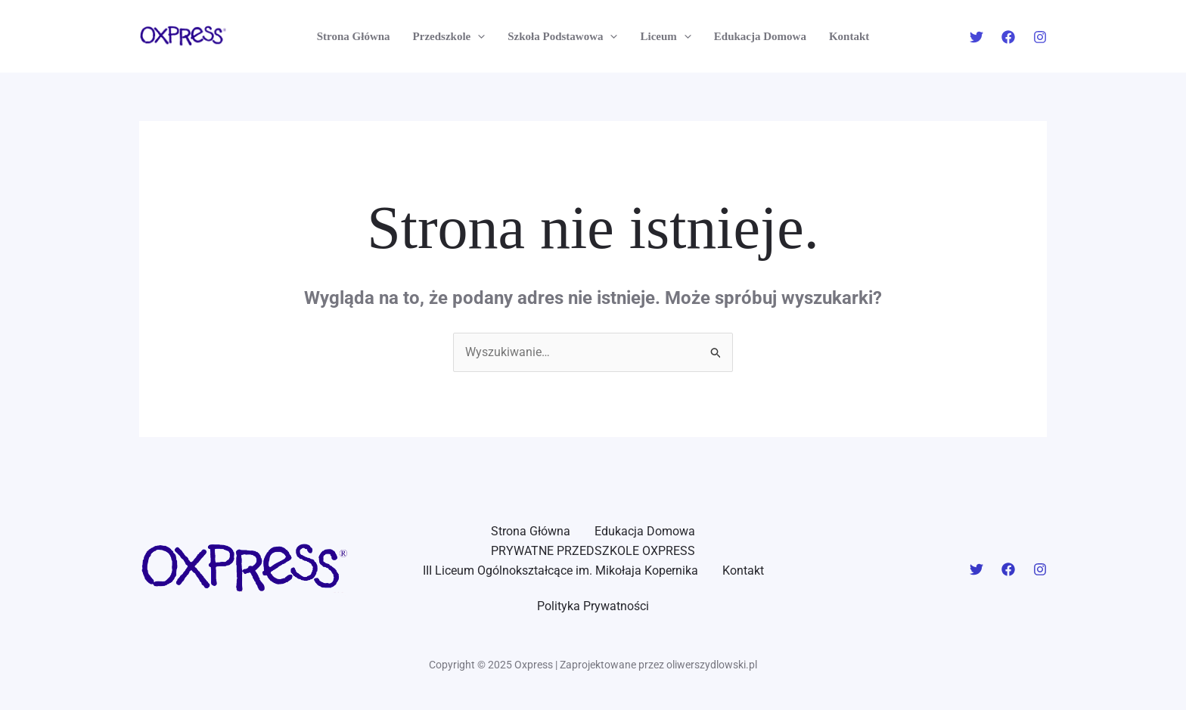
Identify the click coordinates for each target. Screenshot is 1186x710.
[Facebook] (1008, 37)
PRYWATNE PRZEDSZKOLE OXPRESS (593, 551)
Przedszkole (449, 36)
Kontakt (849, 36)
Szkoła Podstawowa (562, 36)
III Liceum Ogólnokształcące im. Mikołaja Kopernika (560, 570)
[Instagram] (1040, 37)
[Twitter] (976, 37)
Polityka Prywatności (593, 606)
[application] (477, 36)
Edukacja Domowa (760, 36)
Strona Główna (353, 36)
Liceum (665, 36)
